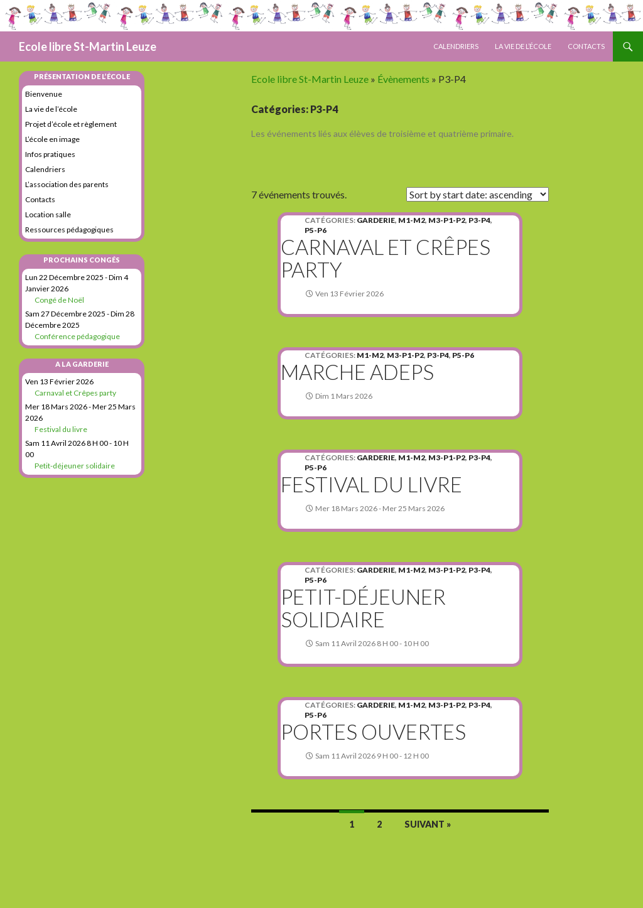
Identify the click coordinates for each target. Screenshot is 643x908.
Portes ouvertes (373, 731)
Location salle (48, 214)
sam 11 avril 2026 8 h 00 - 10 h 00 (372, 643)
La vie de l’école (523, 46)
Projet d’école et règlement (71, 124)
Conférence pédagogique (77, 336)
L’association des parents (67, 184)
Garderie (376, 220)
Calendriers (455, 46)
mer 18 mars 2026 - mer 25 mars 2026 (380, 508)
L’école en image (52, 139)
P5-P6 (316, 230)
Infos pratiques (50, 154)
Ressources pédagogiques (69, 229)
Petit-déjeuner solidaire (363, 608)
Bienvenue (43, 94)
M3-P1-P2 (446, 220)
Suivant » (427, 824)
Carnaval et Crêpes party (385, 258)
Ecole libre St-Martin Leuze (87, 46)
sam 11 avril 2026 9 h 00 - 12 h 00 (372, 755)
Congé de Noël (59, 300)
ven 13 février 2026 (349, 293)
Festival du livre (371, 484)
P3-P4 (479, 220)
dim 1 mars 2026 (343, 396)
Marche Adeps (357, 371)
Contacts (586, 46)
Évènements (403, 79)
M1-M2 (411, 220)
